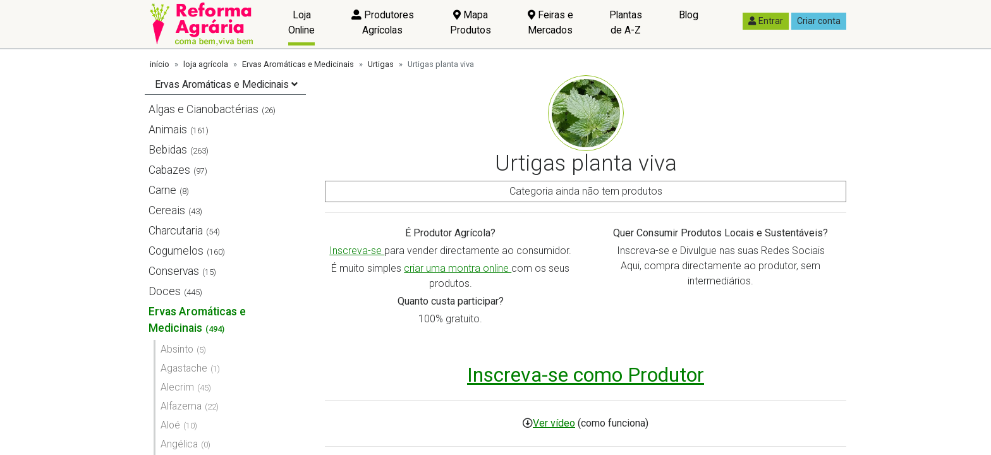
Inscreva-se (356, 251)
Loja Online (301, 22)
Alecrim (177, 387)
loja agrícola (205, 64)
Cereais (167, 210)
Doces (165, 291)
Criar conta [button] (819, 21)
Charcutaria (176, 230)
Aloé (170, 425)
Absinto (177, 349)
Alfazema (181, 406)
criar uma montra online (457, 268)
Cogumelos (176, 251)
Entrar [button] (765, 21)
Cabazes (169, 170)
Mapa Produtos (470, 22)
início (159, 64)
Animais (168, 129)
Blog (688, 15)
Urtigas (381, 64)
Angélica (179, 444)
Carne (162, 190)
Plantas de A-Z (625, 22)
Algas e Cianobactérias (203, 109)
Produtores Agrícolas (382, 22)
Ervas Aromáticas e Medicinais (298, 64)
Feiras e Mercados (550, 22)
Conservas (174, 271)
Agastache (184, 368)
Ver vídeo (554, 423)
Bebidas (168, 149)
